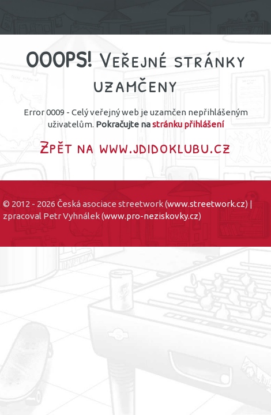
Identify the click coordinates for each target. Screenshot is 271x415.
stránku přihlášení (188, 124)
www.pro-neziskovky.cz (151, 216)
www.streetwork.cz (206, 204)
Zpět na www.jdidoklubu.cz (135, 146)
